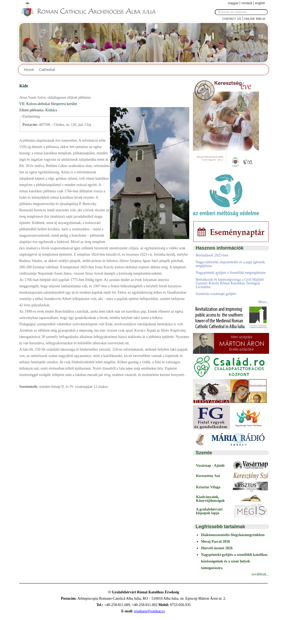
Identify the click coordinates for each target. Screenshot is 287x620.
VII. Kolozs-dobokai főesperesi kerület (48, 104)
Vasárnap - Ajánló (210, 466)
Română (246, 3)
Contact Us (231, 18)
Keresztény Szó (208, 476)
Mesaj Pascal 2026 (215, 541)
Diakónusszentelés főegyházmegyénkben (233, 535)
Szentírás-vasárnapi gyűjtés (216, 294)
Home (29, 70)
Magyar (233, 3)
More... (263, 302)
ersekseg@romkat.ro (149, 611)
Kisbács (51, 110)
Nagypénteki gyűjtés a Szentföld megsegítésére (231, 273)
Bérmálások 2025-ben (212, 255)
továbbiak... (260, 574)
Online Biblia (254, 18)
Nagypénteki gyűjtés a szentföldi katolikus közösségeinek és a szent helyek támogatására (234, 561)
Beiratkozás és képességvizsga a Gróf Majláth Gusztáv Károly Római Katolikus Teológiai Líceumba (230, 283)
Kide (23, 85)
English (260, 3)
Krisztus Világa (208, 487)
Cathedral (47, 70)
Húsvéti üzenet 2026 (217, 548)
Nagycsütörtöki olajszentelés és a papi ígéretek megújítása (230, 264)
